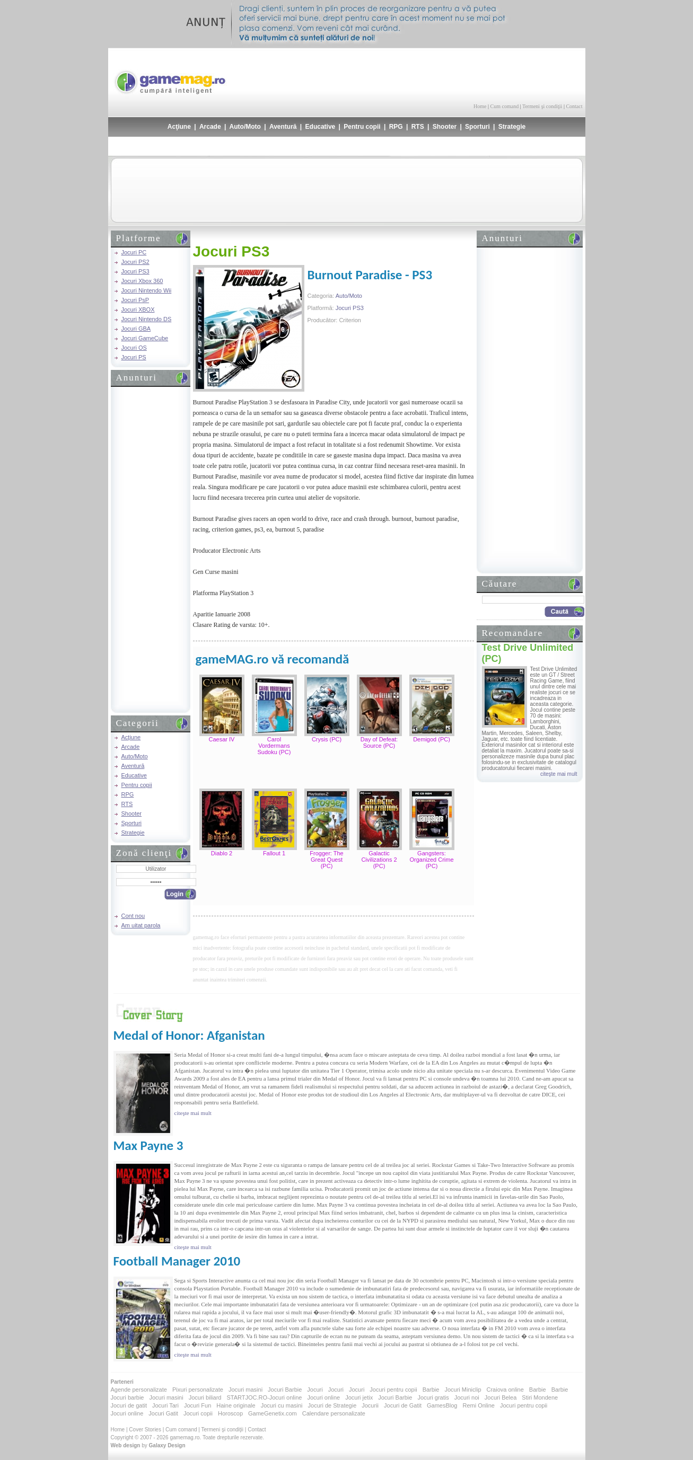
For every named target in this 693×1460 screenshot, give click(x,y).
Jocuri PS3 (135, 271)
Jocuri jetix (359, 1397)
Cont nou (133, 916)
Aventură (283, 126)
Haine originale (235, 1405)
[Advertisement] (459, 74)
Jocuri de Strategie (332, 1405)
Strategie (511, 126)
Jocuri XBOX (138, 309)
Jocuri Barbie (285, 1389)
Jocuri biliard (205, 1397)
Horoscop (230, 1413)
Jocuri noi (466, 1397)
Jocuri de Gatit (403, 1405)
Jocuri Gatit (163, 1413)
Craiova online (505, 1389)
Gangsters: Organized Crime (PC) (431, 859)
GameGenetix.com (272, 1413)
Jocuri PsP (135, 300)
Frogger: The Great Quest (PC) (326, 859)
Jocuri (314, 1389)
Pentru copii (362, 126)
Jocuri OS (134, 347)
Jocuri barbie (127, 1397)
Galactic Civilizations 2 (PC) (379, 859)
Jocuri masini (245, 1389)
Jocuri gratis (433, 1397)
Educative (320, 126)
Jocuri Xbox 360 (142, 281)
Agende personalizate (139, 1389)
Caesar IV (222, 739)
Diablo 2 (221, 853)
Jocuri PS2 (135, 262)
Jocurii (370, 1405)
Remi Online (478, 1405)
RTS (417, 126)
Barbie (431, 1389)
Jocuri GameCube (145, 338)
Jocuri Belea (501, 1397)
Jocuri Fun (197, 1405)
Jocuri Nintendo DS (146, 319)
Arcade (210, 126)
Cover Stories (145, 1429)
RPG (396, 126)
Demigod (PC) (431, 739)
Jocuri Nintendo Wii (146, 290)
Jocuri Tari (165, 1405)
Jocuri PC (134, 252)
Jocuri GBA (136, 328)
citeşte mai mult (558, 774)
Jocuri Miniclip (462, 1389)
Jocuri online (323, 1397)
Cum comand (504, 106)
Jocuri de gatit (129, 1405)
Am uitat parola (141, 925)
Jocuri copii (198, 1413)
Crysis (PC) (326, 739)
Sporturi (477, 126)
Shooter (445, 126)
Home (479, 106)
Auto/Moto (245, 126)
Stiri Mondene (540, 1397)
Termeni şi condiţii (542, 106)
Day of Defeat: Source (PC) (379, 742)
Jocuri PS (133, 357)
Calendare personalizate (333, 1413)
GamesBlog (442, 1405)
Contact (574, 106)
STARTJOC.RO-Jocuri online (264, 1397)
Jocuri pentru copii (393, 1389)
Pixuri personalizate (197, 1389)
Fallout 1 (274, 853)
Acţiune (179, 126)
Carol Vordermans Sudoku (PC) (274, 745)
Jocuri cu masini (282, 1405)
